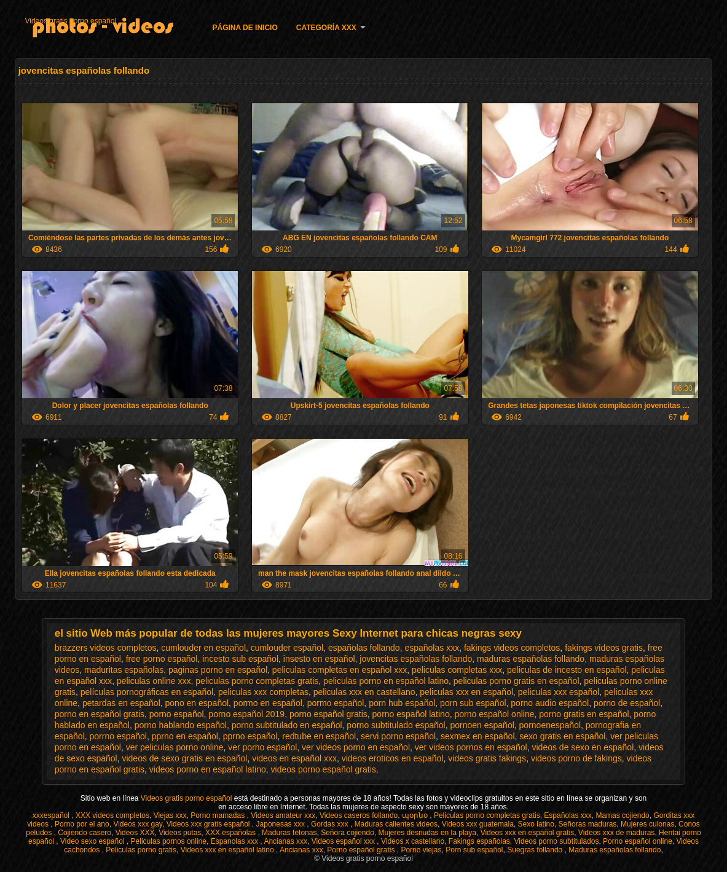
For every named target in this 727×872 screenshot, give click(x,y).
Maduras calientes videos (396, 824)
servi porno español (398, 736)
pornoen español (482, 725)
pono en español (197, 703)
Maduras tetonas (289, 832)
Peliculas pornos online (168, 841)
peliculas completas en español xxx (339, 670)
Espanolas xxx (236, 841)
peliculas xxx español (558, 692)
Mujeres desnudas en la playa (427, 832)
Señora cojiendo (347, 832)
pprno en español (185, 736)
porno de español (627, 703)
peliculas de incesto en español (567, 670)
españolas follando (364, 648)
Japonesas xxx (281, 824)
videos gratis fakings (487, 758)
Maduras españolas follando (614, 850)
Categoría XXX (326, 27)
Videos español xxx (344, 841)
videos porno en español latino (207, 769)
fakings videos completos (512, 648)
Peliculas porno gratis (141, 850)
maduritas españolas (123, 670)
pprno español (250, 736)
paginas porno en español (217, 670)
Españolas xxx (567, 815)
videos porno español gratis (323, 769)
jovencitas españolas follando (416, 659)
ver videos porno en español (356, 747)
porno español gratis (328, 714)
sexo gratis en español (562, 736)
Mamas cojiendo (622, 815)
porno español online (494, 714)
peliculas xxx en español (466, 692)
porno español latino (411, 714)
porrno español (118, 736)
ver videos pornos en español (471, 747)
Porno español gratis (361, 850)
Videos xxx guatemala (478, 824)
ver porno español (262, 747)
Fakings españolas (479, 841)
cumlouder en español (203, 648)
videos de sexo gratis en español (184, 758)
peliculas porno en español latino (386, 681)
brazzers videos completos (106, 648)
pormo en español (268, 703)
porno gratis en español (584, 714)
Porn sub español (474, 850)
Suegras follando (535, 850)
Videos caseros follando (359, 815)
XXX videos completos (112, 815)
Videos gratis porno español (70, 21)
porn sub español (473, 703)
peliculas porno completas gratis (256, 681)
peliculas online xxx (154, 681)
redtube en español (319, 736)
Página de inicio (244, 27)
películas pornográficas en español (147, 692)
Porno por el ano (82, 824)
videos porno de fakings (576, 758)
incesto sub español (240, 659)
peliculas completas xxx (457, 670)
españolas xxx (431, 648)
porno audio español (550, 703)
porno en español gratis (99, 714)
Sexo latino (536, 824)
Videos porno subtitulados (556, 841)
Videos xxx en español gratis (528, 832)
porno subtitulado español (396, 725)
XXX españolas (231, 832)
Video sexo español (93, 841)
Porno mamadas (218, 815)
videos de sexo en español (583, 747)
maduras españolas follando (530, 659)
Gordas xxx (330, 824)
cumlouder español (287, 648)
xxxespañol (52, 815)
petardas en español (121, 703)
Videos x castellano (412, 841)
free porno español (162, 659)
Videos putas (180, 832)
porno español (176, 714)
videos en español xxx (294, 758)
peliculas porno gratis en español (517, 681)
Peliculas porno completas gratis (487, 815)
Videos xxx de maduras (616, 832)
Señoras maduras (588, 824)
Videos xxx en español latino (228, 850)
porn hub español (402, 703)
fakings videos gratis (604, 648)
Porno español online (637, 841)
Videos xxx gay (137, 824)
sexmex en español (478, 736)
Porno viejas (421, 850)
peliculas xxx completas (263, 692)
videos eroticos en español (393, 758)
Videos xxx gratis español (209, 824)
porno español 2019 (246, 714)
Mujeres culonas (647, 824)
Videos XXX (135, 832)
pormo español (335, 703)
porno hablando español (181, 725)
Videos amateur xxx (283, 815)
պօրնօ (416, 815)
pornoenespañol (550, 725)
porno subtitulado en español (287, 725)
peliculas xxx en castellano (364, 692)
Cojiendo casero (84, 832)
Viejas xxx (170, 815)
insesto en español (319, 659)
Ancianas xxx (285, 841)
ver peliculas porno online (175, 747)
